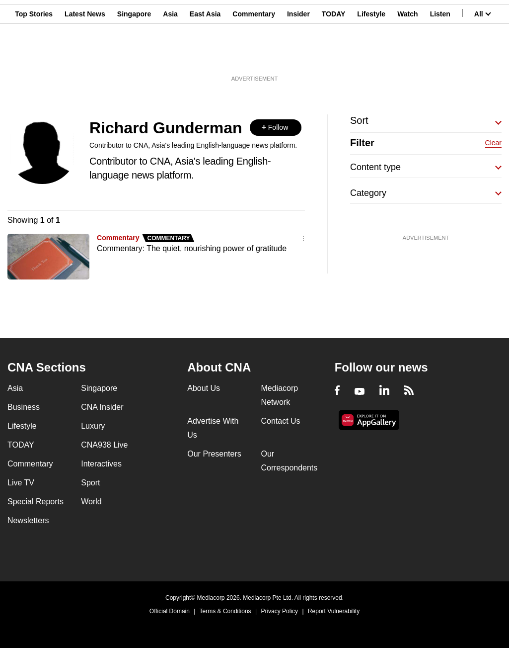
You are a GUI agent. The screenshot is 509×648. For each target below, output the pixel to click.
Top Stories (34, 56)
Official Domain (169, 611)
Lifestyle (371, 56)
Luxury (93, 426)
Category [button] (368, 193)
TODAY (333, 56)
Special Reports (35, 501)
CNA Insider (102, 407)
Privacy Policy (279, 611)
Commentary (253, 56)
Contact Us (280, 421)
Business (23, 407)
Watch (407, 56)
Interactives (101, 464)
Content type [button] (375, 167)
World (91, 501)
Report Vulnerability (334, 611)
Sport (90, 482)
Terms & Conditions (225, 611)
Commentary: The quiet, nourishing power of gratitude (192, 248)
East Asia (205, 56)
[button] (275, 127)
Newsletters (28, 520)
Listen (440, 56)
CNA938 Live (104, 445)
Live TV (20, 482)
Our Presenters (214, 454)
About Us (203, 388)
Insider (298, 56)
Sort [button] (359, 120)
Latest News (85, 56)
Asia (170, 56)
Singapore (134, 56)
